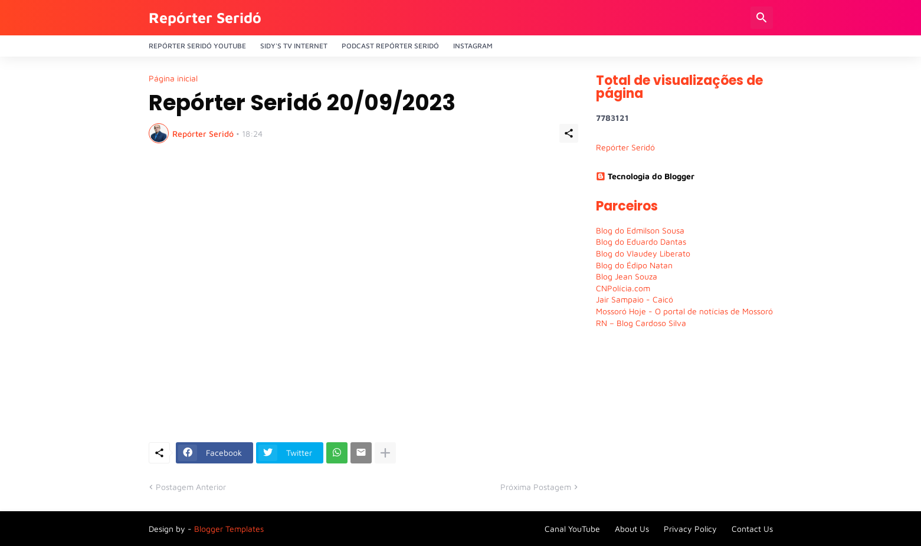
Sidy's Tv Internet (293, 45)
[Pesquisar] (761, 17)
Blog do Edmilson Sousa (640, 230)
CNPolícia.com (623, 288)
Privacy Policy (690, 529)
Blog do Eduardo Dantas (641, 241)
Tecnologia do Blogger (645, 176)
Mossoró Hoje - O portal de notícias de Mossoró (684, 311)
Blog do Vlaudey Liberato (643, 253)
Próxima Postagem (535, 487)
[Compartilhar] (568, 133)
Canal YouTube (572, 529)
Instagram (473, 45)
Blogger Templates (229, 529)
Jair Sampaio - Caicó (634, 299)
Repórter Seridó (205, 17)
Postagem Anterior (191, 487)
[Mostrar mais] (385, 452)
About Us (632, 529)
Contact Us (752, 529)
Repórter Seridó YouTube (197, 45)
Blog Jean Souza (626, 276)
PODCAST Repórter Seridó (390, 45)
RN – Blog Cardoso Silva (641, 323)
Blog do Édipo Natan (634, 265)
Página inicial (173, 78)
